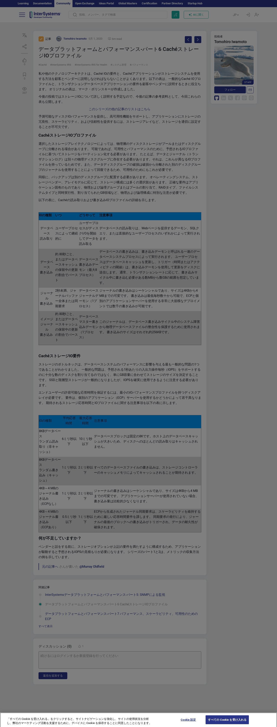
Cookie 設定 (188, 722)
